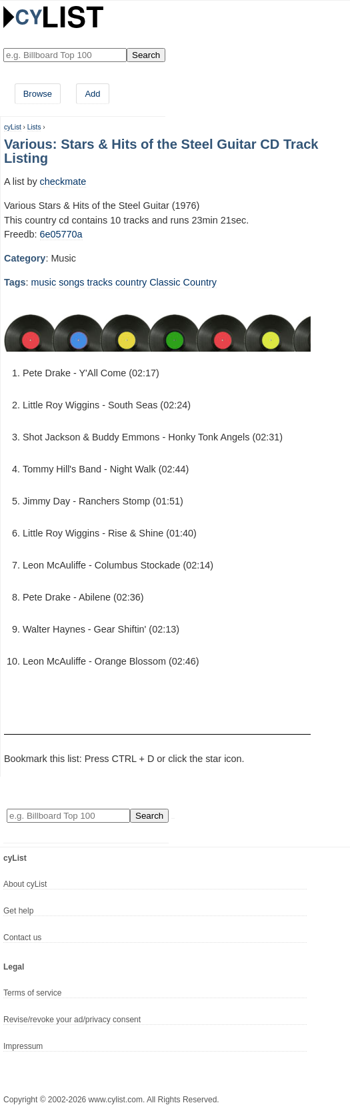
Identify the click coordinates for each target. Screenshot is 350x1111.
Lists (34, 127)
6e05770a (61, 234)
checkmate (63, 181)
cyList (12, 127)
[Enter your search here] (65, 55)
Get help (18, 910)
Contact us (22, 937)
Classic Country (183, 282)
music (44, 282)
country (131, 282)
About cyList (25, 884)
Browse (37, 94)
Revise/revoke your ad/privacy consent (72, 1019)
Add (92, 94)
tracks (100, 282)
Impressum (23, 1046)
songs (71, 282)
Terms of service (32, 993)
